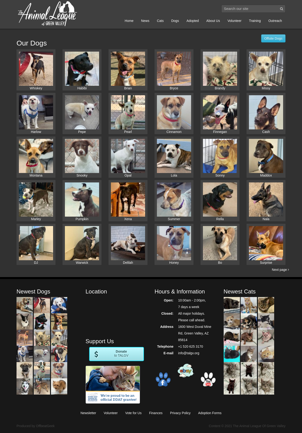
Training (255, 21)
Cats (160, 21)
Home (129, 21)
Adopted (192, 21)
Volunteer (234, 21)
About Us (213, 21)
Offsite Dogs (273, 38)
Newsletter (88, 413)
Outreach (275, 21)
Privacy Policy (180, 413)
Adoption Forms (210, 413)
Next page (280, 270)
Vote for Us (133, 413)
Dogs (175, 21)
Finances (156, 413)
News (145, 21)
